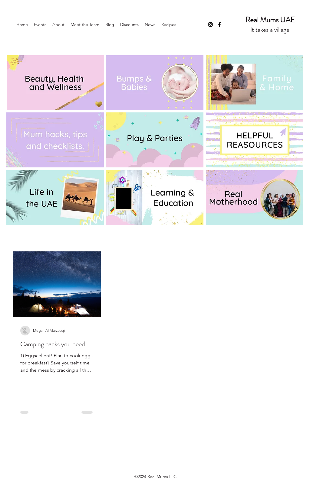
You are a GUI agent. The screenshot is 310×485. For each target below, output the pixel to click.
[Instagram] (210, 24)
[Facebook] (219, 24)
